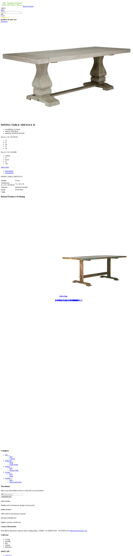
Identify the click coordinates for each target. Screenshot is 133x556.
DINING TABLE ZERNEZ (67, 300)
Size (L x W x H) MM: (9, 152)
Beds (11, 463)
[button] (2, 16)
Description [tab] (9, 171)
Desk (11, 476)
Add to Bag (5, 167)
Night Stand (14, 465)
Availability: (9, 129)
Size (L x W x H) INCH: (9, 137)
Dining (7, 466)
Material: (8, 133)
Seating (7, 478)
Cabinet (12, 459)
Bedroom (8, 461)
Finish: (7, 131)
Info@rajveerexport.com (78, 531)
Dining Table (14, 470)
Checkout (4, 21)
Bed (11, 457)
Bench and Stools (16, 482)
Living (7, 472)
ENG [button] (2, 10)
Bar (6, 455)
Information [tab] (9, 173)
